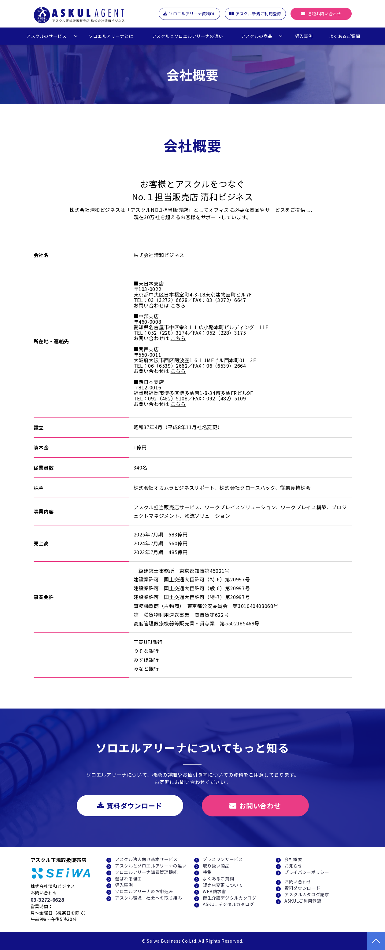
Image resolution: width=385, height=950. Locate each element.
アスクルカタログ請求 (306, 894)
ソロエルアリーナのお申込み (144, 891)
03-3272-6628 (47, 899)
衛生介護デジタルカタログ (230, 898)
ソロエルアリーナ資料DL (192, 14)
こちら (178, 305)
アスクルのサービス (46, 36)
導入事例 (304, 36)
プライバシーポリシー (306, 872)
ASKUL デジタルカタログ (228, 904)
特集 (207, 872)
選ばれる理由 (128, 878)
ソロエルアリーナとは (111, 36)
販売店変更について (223, 885)
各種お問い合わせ (324, 14)
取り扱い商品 (216, 866)
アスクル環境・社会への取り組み (148, 898)
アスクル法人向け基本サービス (146, 859)
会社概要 (293, 859)
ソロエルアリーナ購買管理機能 (146, 872)
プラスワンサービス (223, 859)
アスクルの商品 (256, 36)
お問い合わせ (260, 805)
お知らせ (293, 866)
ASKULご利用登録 (302, 901)
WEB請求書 (214, 891)
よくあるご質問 (344, 36)
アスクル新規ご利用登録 (258, 14)
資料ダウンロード (134, 805)
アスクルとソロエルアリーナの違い (187, 36)
